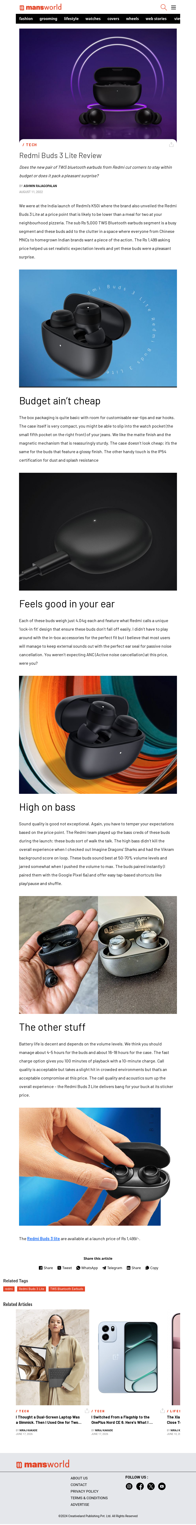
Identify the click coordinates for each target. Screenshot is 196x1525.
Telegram (112, 1268)
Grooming (48, 18)
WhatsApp (87, 1268)
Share (46, 1268)
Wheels (132, 18)
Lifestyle (71, 18)
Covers (113, 18)
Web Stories (156, 18)
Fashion (26, 18)
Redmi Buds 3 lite (43, 1238)
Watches (93, 18)
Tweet (64, 1268)
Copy (151, 1268)
